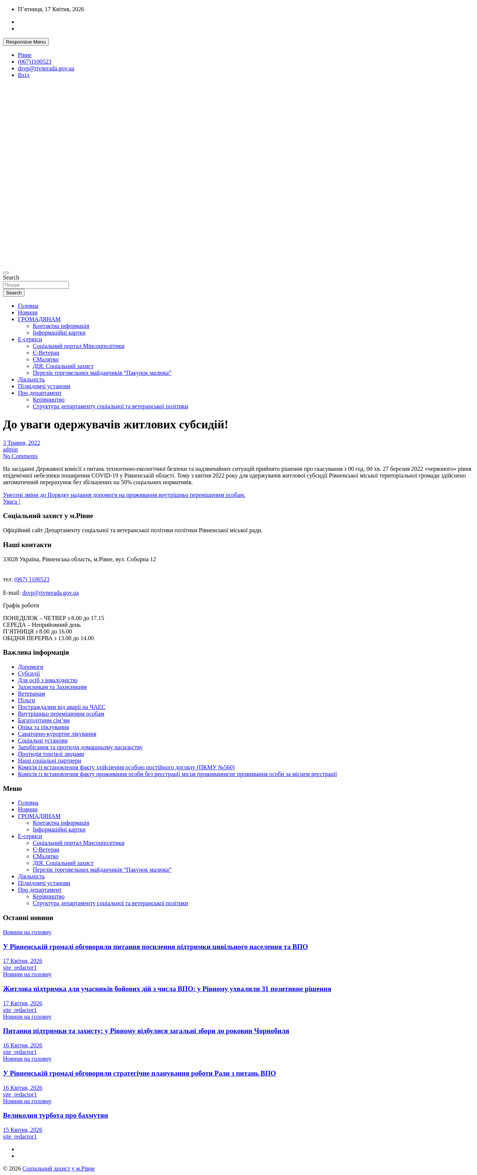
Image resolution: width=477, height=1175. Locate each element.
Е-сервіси (30, 339)
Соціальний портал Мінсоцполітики (78, 346)
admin (10, 449)
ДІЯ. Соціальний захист (63, 366)
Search (11, 277)
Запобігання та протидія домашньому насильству (80, 747)
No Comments (20, 456)
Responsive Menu (26, 42)
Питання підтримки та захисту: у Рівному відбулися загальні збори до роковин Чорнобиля (146, 1031)
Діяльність (31, 379)
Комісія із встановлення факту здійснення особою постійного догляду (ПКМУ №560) (126, 767)
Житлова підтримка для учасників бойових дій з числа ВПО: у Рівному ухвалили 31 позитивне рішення (167, 989)
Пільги (26, 700)
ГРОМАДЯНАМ (39, 319)
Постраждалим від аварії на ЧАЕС (61, 707)
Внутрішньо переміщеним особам (61, 714)
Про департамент (39, 393)
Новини (28, 312)
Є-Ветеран (46, 352)
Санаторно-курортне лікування (57, 734)
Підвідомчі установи (44, 386)
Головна (28, 306)
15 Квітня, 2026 (22, 1130)
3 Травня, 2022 (21, 443)
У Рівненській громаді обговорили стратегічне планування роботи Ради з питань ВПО (139, 1073)
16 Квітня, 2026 (22, 1045)
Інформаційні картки (59, 332)
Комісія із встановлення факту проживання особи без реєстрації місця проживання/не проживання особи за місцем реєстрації (177, 774)
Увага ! (11, 501)
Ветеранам (31, 693)
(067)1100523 (34, 61)
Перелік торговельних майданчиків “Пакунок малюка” (102, 373)
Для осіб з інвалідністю (48, 680)
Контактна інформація (61, 326)
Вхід (23, 75)
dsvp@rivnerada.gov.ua (46, 68)
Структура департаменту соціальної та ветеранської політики (110, 406)
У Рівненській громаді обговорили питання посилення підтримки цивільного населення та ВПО (155, 947)
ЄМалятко (46, 359)
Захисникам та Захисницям (52, 687)
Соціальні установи (42, 740)
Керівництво (48, 399)
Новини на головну (27, 932)
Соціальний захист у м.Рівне (58, 1168)
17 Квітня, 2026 (22, 961)
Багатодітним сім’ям (44, 720)
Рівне (25, 55)
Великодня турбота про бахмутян (55, 1115)
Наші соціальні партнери (49, 760)
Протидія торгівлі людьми (51, 754)
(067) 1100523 (32, 579)
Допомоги (30, 667)
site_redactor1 (20, 967)
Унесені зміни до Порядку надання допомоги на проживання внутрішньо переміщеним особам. (124, 495)
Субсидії (29, 673)
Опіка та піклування (43, 727)
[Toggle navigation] (6, 273)
